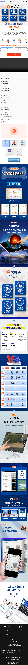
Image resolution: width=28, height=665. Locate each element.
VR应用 (7, 633)
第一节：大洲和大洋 (4, 93)
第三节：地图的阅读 (4, 85)
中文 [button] (24, 1)
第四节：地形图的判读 (5, 88)
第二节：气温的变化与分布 (5, 102)
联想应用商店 (11, 652)
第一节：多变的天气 (4, 100)
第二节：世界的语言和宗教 (5, 114)
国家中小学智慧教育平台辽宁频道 (5, 650)
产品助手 (7, 634)
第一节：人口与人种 (4, 112)
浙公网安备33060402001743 (15, 659)
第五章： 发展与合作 (5, 119)
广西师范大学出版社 (13, 650)
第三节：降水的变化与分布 (5, 105)
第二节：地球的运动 (4, 83)
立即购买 (14, 54)
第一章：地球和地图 (5, 78)
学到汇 (23, 650)
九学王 (7, 652)
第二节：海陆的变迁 (4, 95)
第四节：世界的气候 (4, 107)
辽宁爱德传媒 (2, 652)
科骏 (14, 652)
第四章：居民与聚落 (5, 109)
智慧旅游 (7, 635)
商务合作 (21, 629)
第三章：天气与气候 (5, 97)
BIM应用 (7, 631)
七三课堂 (7, 630)
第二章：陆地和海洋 (5, 90)
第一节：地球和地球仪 (5, 81)
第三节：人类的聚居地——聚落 (6, 116)
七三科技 (19, 650)
